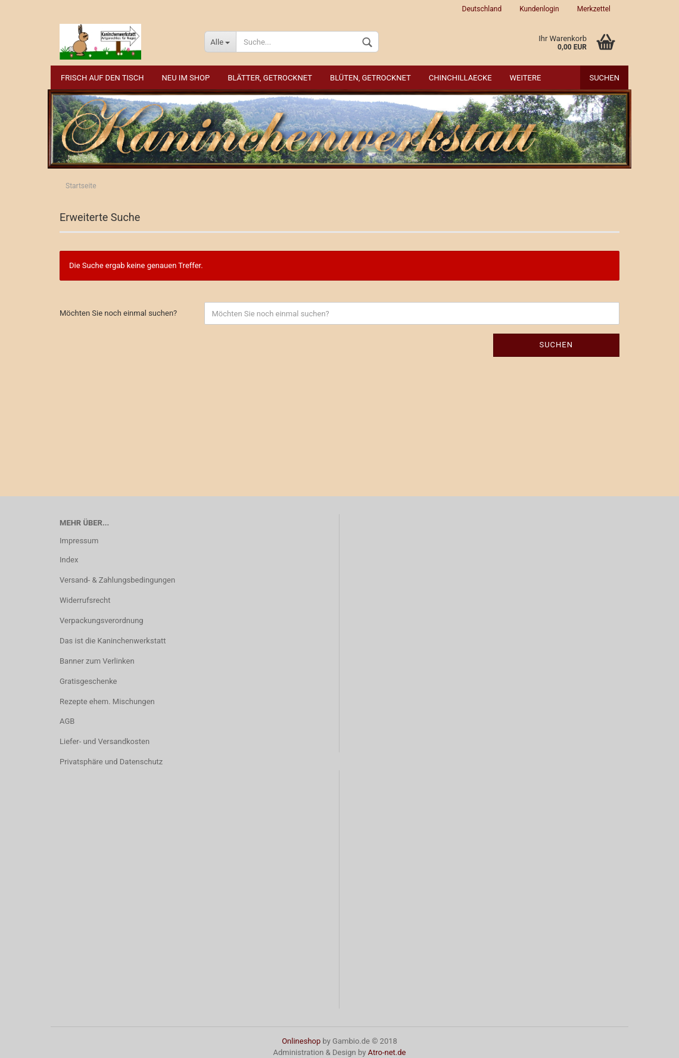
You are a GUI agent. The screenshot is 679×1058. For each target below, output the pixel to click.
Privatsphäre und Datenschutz (111, 761)
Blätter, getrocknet (270, 77)
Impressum (79, 540)
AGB (67, 721)
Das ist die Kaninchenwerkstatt (113, 640)
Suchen (604, 77)
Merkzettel (594, 9)
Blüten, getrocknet (370, 77)
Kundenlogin (539, 9)
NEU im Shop (186, 77)
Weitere (525, 77)
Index (69, 559)
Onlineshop (301, 1041)
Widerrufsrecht (85, 600)
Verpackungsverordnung (102, 620)
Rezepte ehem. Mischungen (107, 701)
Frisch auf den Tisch (102, 77)
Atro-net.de (387, 1052)
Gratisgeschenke (88, 681)
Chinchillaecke (460, 77)
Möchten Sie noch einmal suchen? (118, 313)
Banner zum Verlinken (97, 660)
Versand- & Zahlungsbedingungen (117, 579)
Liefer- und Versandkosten (104, 741)
